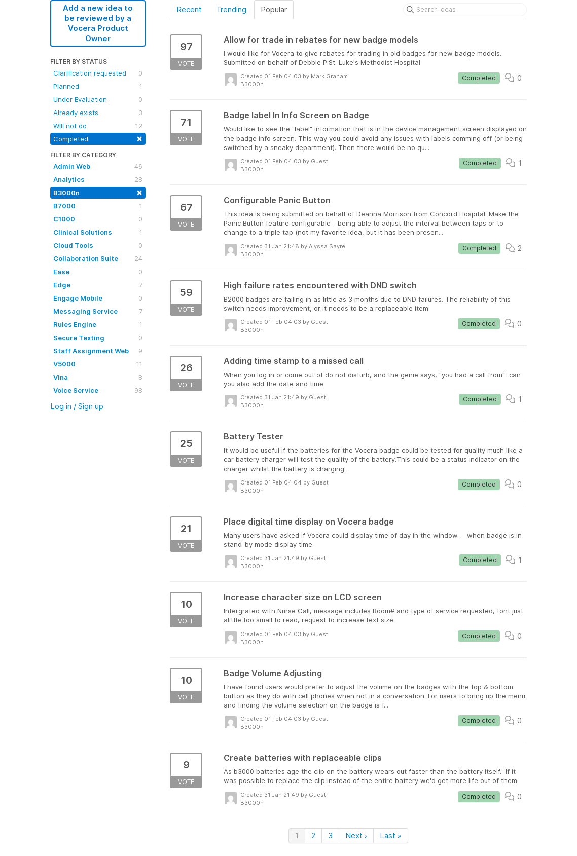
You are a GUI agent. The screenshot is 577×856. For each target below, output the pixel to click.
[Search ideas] (465, 9)
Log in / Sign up (76, 406)
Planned (97, 86)
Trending (231, 9)
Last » (391, 835)
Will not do (97, 126)
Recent (189, 9)
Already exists (97, 112)
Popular (274, 9)
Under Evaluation (97, 99)
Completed (97, 138)
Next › (356, 835)
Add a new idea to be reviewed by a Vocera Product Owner (98, 23)
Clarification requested (97, 73)
